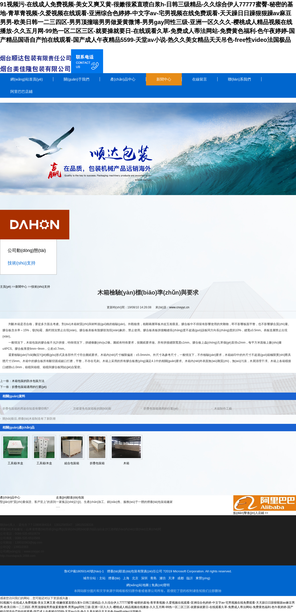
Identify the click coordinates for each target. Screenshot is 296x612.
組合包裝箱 (71, 463)
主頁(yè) (5, 286)
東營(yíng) (203, 578)
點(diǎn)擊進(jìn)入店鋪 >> (250, 513)
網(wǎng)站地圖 (137, 585)
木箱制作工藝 (223, 408)
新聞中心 (21, 286)
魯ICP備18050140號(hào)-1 (84, 571)
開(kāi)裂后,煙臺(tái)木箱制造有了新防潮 (29, 418)
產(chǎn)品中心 (10, 497)
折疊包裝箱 (97, 463)
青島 (153, 578)
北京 (135, 578)
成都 (180, 578)
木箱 (126, 463)
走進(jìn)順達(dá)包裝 (70, 497)
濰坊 (162, 578)
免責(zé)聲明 (160, 585)
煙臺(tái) (114, 578)
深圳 (144, 578)
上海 (126, 578)
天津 (171, 578)
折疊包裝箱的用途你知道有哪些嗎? (25, 408)
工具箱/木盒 (15, 463)
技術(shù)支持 (40, 286)
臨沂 (189, 578)
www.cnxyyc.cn (179, 307)
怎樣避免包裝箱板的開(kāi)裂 (92, 408)
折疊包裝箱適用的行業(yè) (29, 387)
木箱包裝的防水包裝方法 (28, 381)
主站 (102, 578)
